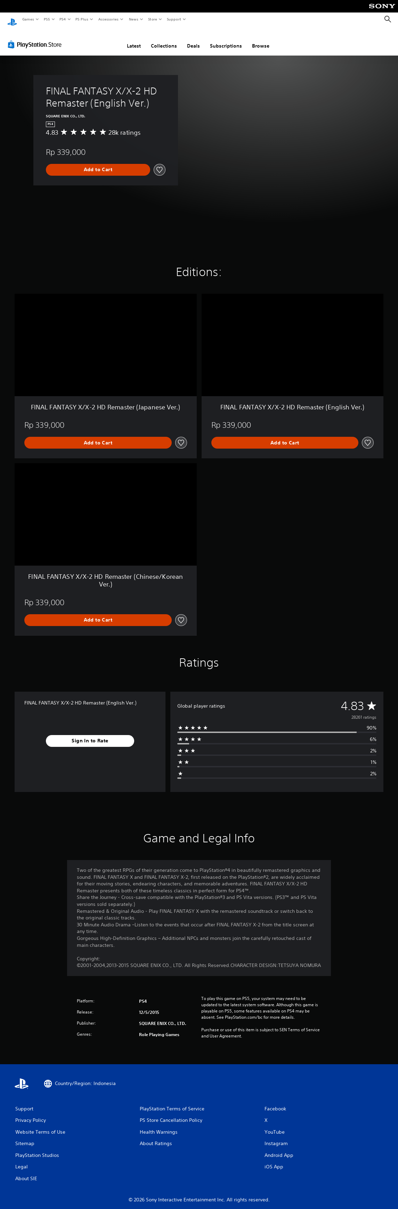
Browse (260, 39)
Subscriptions (226, 39)
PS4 (62, 19)
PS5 (46, 19)
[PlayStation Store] (36, 37)
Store (152, 19)
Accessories (108, 19)
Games (28, 19)
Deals (193, 39)
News (133, 19)
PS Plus (82, 19)
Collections (164, 39)
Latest (134, 39)
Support (173, 19)
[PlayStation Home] (12, 19)
